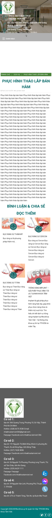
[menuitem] (5, 74)
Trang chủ (5, 74)
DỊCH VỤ (17, 74)
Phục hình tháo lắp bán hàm (36, 74)
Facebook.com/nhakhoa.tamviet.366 (26, 435)
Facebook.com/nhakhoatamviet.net (26, 453)
